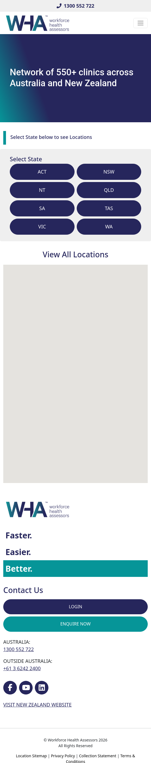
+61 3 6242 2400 (22, 668)
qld (109, 190)
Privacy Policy (63, 755)
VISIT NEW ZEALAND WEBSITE (37, 704)
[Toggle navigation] (140, 23)
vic (42, 226)
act (42, 171)
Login (75, 607)
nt (42, 190)
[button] (105, 447)
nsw (108, 171)
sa (42, 208)
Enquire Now (75, 624)
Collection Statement (97, 755)
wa (109, 226)
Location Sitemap (31, 755)
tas (109, 208)
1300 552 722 (75, 5)
